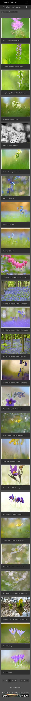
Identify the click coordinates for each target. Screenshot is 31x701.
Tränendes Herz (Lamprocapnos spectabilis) (15, 277)
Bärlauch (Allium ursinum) (10, 145)
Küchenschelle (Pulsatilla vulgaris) (12, 409)
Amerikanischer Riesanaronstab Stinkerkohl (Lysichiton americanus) (15, 619)
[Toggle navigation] (26, 2)
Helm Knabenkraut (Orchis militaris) (13, 66)
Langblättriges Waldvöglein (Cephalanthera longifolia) (15, 93)
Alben (8, 7)
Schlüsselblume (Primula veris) (11, 119)
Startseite (3, 7)
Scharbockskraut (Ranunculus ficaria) (13, 435)
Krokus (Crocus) (7, 646)
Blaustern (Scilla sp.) (8, 198)
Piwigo (19, 687)
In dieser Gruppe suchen (9, 12)
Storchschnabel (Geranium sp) (11, 40)
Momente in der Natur (10, 2)
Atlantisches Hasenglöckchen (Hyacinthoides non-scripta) (15, 303)
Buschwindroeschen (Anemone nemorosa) (15, 567)
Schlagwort (16, 7)
